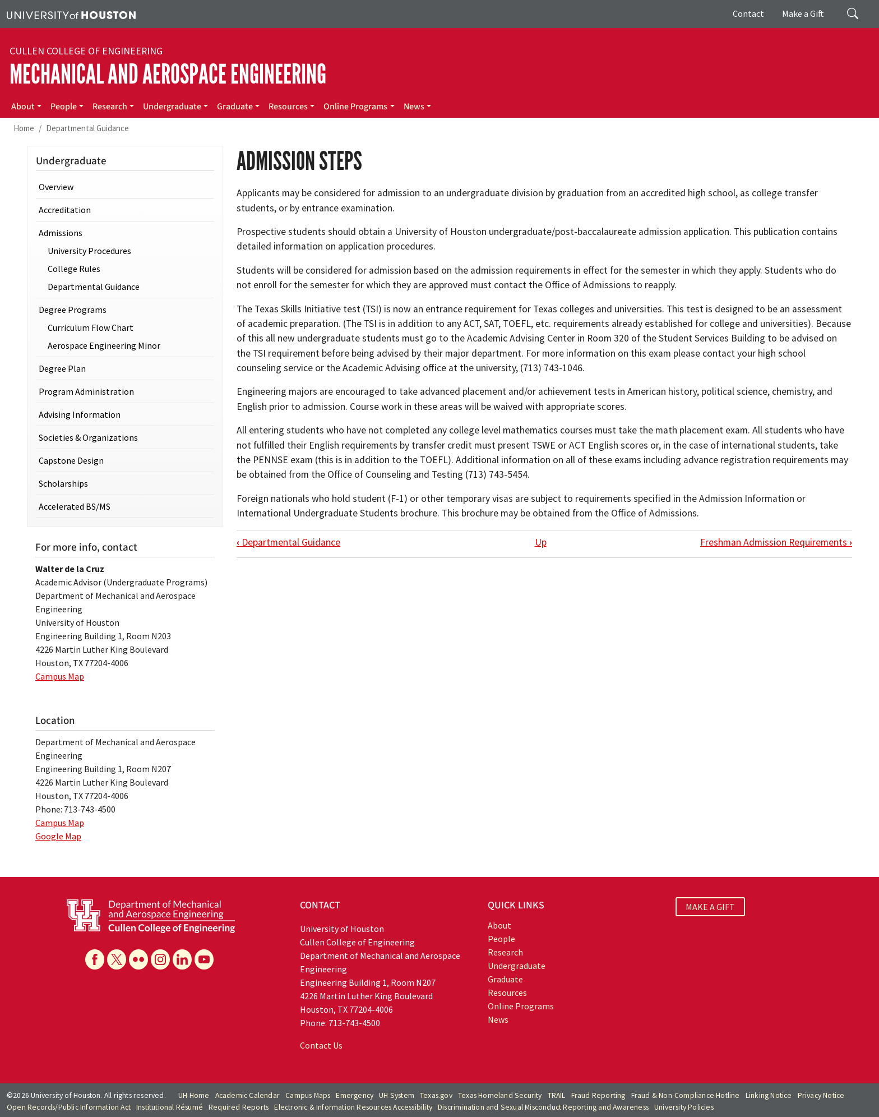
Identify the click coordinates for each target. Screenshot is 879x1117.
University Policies (684, 1107)
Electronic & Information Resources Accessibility (353, 1107)
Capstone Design (71, 460)
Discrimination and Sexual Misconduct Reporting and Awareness (543, 1107)
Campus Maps (307, 1095)
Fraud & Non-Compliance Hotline (685, 1095)
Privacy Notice (821, 1095)
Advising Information (80, 414)
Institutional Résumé (169, 1107)
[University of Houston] (71, 14)
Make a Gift (803, 13)
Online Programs (355, 106)
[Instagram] (160, 959)
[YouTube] (204, 959)
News (414, 106)
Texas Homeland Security (500, 1095)
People (63, 106)
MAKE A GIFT (710, 906)
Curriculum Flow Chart (90, 327)
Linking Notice (769, 1095)
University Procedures (89, 250)
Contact (748, 13)
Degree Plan (62, 368)
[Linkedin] (182, 959)
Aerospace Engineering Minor (104, 345)
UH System (396, 1095)
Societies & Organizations (88, 437)
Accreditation (65, 209)
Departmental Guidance (87, 128)
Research (109, 106)
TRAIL (557, 1095)
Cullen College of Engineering (86, 51)
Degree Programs (73, 309)
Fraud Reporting (598, 1095)
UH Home (193, 1095)
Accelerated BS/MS (74, 506)
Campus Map (59, 676)
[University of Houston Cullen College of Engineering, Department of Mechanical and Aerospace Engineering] (151, 915)
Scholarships (63, 483)
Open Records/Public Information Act (69, 1107)
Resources (288, 106)
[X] (116, 959)
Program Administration (86, 391)
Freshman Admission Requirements (776, 542)
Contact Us (321, 1045)
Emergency (354, 1095)
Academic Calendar (247, 1095)
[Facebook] (94, 959)
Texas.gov (436, 1095)
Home (23, 128)
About (23, 106)
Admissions (60, 232)
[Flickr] (138, 959)
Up (541, 542)
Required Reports (239, 1107)
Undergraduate (172, 106)
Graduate (235, 106)
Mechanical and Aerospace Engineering (168, 74)
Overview (56, 186)
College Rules (74, 268)
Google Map (58, 836)
